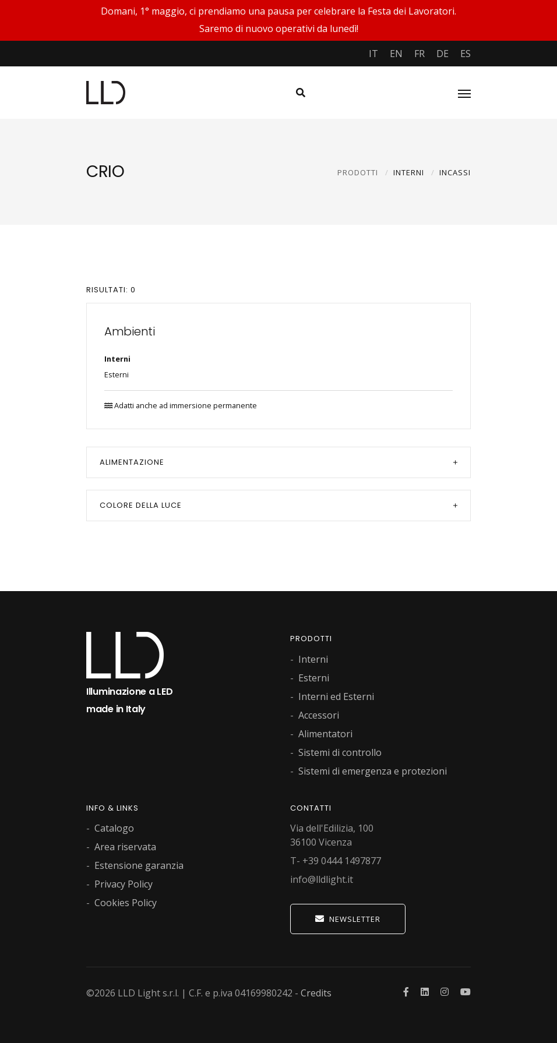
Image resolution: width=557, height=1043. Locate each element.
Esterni (116, 374)
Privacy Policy (123, 884)
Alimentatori (325, 733)
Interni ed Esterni (336, 696)
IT (373, 53)
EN (396, 53)
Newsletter (347, 919)
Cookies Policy (125, 902)
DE (442, 53)
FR (419, 53)
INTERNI (408, 172)
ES (465, 53)
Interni (117, 358)
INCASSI (455, 172)
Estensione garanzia (139, 865)
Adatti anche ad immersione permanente (180, 405)
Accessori (318, 715)
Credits (316, 993)
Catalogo (114, 828)
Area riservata (125, 846)
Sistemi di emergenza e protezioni (372, 771)
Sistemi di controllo (340, 752)
